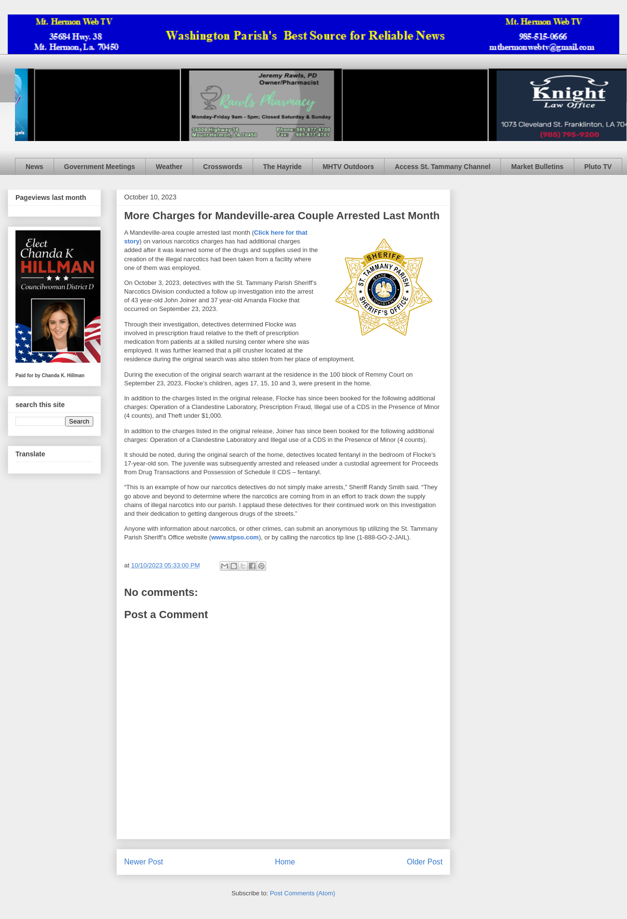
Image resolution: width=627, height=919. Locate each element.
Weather (169, 166)
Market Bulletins (537, 166)
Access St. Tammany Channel (442, 166)
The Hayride (282, 166)
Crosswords (222, 166)
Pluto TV (598, 166)
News (34, 166)
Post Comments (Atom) (302, 893)
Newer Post (143, 862)
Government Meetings (99, 166)
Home (285, 862)
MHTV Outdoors (348, 166)
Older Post (424, 862)
